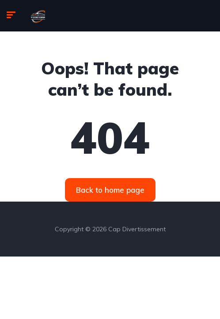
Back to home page (110, 190)
